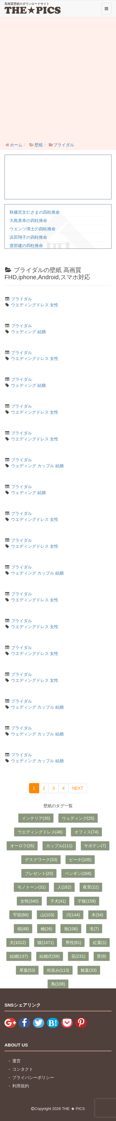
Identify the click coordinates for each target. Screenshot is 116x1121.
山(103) (47, 914)
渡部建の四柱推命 (26, 245)
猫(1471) (45, 942)
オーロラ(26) (22, 845)
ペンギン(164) (78, 873)
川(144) (73, 914)
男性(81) (73, 942)
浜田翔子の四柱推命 (28, 237)
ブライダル (21, 298)
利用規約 (20, 1085)
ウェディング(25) (78, 818)
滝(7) (94, 928)
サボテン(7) (95, 845)
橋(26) (46, 928)
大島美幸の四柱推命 (28, 220)
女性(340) (29, 901)
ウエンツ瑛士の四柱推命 (33, 228)
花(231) (78, 956)
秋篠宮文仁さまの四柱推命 (35, 212)
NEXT (77, 788)
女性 (54, 304)
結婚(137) (19, 956)
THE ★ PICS (73, 1108)
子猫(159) (86, 901)
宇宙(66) (21, 914)
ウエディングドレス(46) (40, 832)
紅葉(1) (99, 942)
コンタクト (22, 1069)
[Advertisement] (58, 78)
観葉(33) (89, 970)
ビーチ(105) (80, 859)
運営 (16, 1060)
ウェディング (23, 331)
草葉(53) (27, 970)
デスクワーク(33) (41, 859)
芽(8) (101, 956)
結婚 (41, 331)
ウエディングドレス (30, 304)
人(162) (64, 887)
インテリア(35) (36, 818)
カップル (45, 465)
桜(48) (23, 928)
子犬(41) (58, 901)
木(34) (97, 914)
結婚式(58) (49, 956)
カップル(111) (59, 845)
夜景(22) (91, 887)
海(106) (71, 928)
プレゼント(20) (39, 873)
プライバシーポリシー (33, 1077)
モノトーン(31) (31, 887)
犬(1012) (18, 942)
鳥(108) (58, 984)
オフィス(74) (86, 832)
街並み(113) (58, 970)
